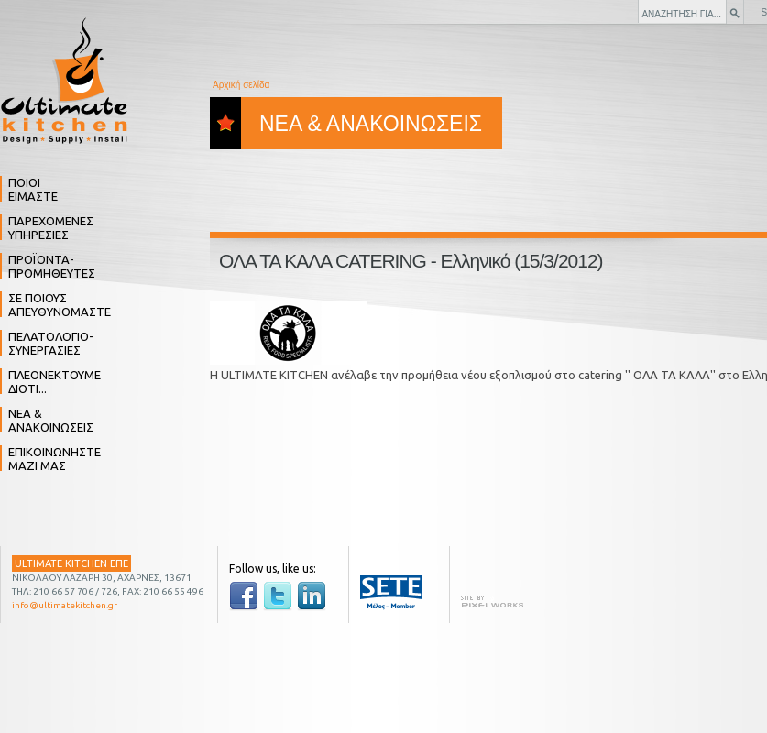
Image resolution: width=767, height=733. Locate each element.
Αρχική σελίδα (241, 85)
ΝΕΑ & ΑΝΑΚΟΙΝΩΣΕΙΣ (50, 420)
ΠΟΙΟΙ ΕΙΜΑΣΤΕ (33, 189)
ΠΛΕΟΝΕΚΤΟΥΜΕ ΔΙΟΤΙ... (54, 381)
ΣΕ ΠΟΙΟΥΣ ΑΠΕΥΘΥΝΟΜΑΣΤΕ (59, 304)
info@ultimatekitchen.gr (64, 605)
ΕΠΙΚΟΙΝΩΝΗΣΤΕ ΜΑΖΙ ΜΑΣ (54, 458)
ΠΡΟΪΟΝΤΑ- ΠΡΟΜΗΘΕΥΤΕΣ (51, 266)
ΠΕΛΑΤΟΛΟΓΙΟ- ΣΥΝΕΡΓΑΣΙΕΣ (50, 343)
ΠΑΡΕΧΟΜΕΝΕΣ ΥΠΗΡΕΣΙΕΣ (50, 227)
